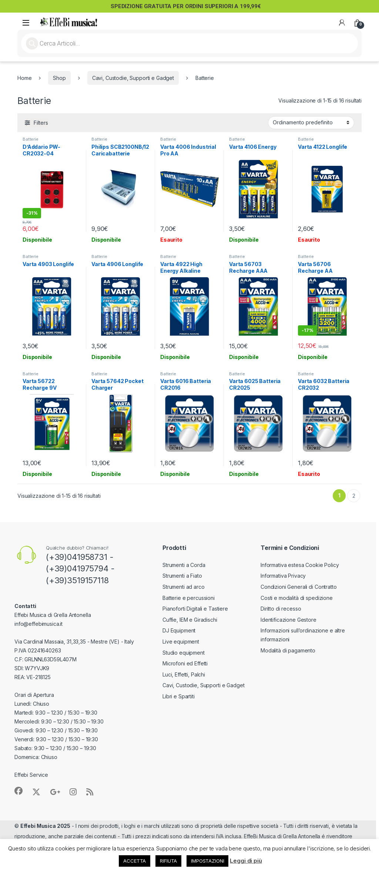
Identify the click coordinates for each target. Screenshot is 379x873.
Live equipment (180, 641)
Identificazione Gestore (288, 620)
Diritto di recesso (281, 608)
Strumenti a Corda (183, 565)
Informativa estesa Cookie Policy (300, 565)
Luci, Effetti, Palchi (183, 674)
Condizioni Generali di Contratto (299, 587)
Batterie (30, 139)
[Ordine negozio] (311, 122)
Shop (59, 78)
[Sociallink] (18, 791)
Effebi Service (31, 775)
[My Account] (342, 22)
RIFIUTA (168, 861)
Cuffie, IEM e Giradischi (189, 620)
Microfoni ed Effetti (185, 663)
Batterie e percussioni (188, 598)
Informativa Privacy (283, 576)
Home (24, 78)
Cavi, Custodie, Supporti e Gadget (133, 78)
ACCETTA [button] (134, 861)
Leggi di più (246, 860)
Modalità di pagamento (288, 650)
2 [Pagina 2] (353, 496)
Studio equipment (183, 652)
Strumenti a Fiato (182, 576)
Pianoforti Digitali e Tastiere (195, 608)
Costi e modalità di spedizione (297, 598)
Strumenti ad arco (183, 587)
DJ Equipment (178, 630)
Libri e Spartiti (178, 696)
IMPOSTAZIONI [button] (207, 861)
